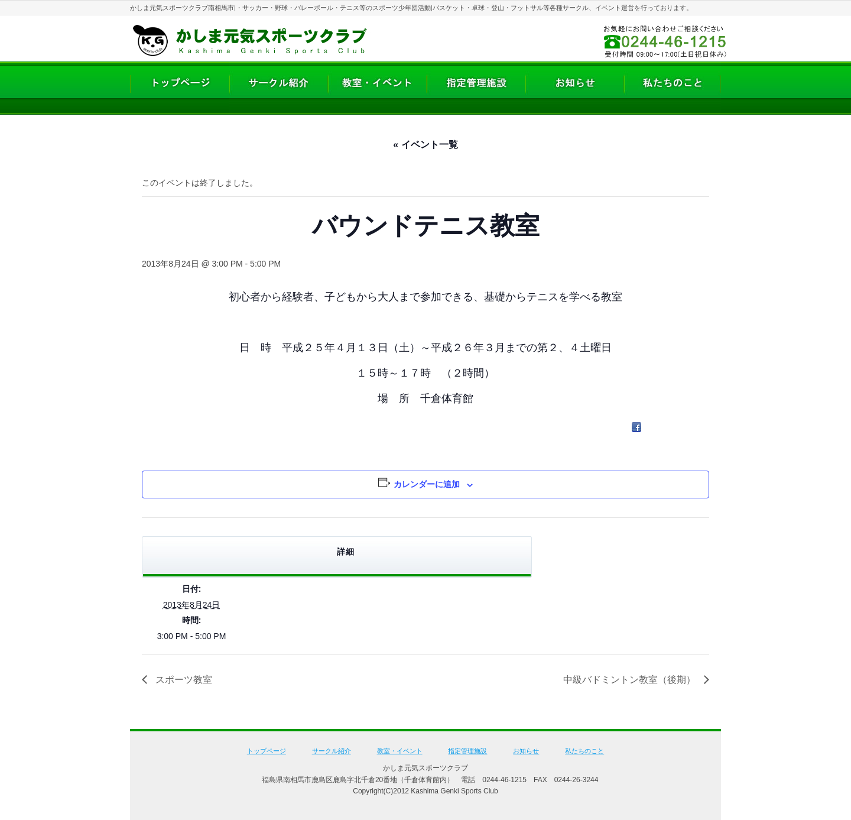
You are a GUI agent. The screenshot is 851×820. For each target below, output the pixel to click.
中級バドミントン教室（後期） (630, 680)
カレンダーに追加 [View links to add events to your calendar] (427, 484)
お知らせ (526, 750)
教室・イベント (400, 750)
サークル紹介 (331, 750)
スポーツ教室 (182, 680)
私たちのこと (584, 750)
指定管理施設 (467, 750)
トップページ (266, 750)
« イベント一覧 (425, 145)
